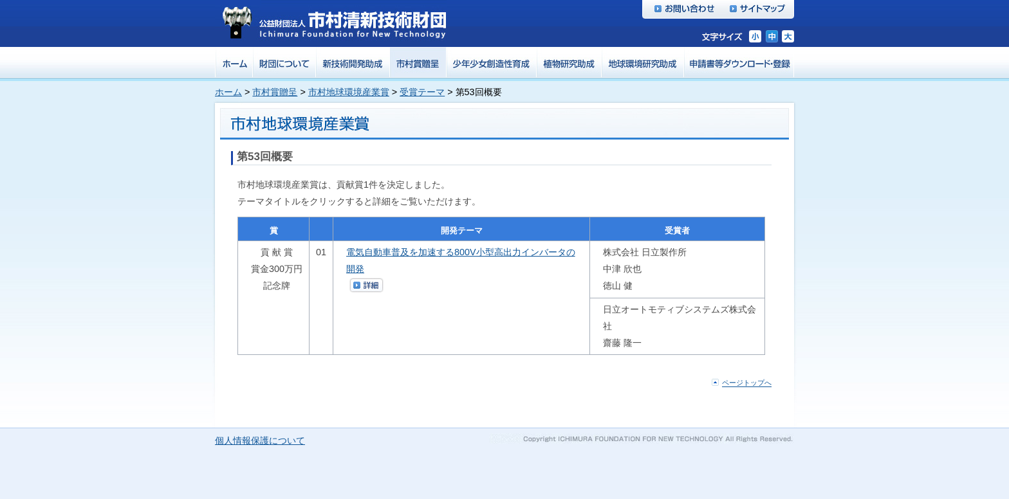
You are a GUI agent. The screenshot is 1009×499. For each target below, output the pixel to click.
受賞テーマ (422, 92)
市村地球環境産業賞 (348, 92)
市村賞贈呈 (274, 92)
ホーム (228, 92)
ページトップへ (747, 383)
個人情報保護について (260, 440)
